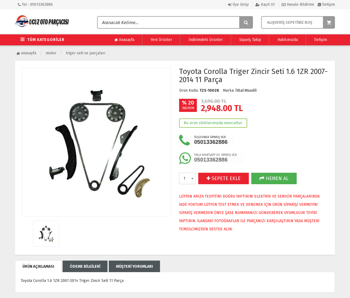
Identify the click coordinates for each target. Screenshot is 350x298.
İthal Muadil (245, 90)
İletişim (326, 4)
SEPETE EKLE (223, 178)
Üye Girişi (238, 4)
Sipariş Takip (250, 39)
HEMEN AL (273, 178)
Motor (51, 53)
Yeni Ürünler (161, 39)
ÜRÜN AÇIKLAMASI (38, 266)
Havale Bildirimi (298, 4)
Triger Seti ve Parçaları (85, 53)
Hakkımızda (288, 39)
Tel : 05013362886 (35, 4)
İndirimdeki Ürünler (206, 39)
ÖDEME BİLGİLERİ (85, 266)
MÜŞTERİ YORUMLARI (134, 266)
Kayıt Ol (265, 4)
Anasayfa (124, 40)
